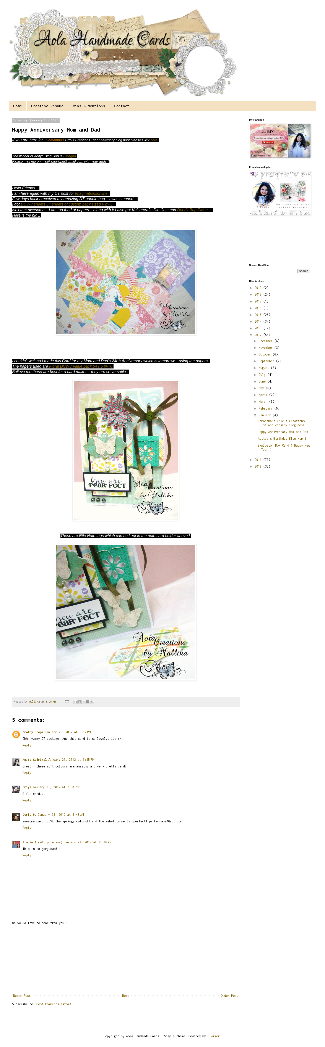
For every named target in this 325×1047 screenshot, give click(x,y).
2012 (259, 335)
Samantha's (55, 140)
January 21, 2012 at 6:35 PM (71, 759)
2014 (259, 321)
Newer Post (22, 995)
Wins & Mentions (89, 106)
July (263, 374)
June (263, 381)
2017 (259, 301)
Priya (27, 787)
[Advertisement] (125, 959)
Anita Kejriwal (35, 759)
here (153, 140)
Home (17, 106)
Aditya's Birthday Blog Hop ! (282, 438)
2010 (259, 466)
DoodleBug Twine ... (195, 210)
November (266, 347)
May (262, 388)
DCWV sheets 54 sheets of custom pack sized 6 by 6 (67, 204)
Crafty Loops (33, 732)
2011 (259, 460)
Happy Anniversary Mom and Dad (283, 432)
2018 (259, 294)
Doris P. (29, 814)
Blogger (214, 1036)
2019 (259, 287)
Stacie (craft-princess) (42, 842)
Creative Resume (47, 106)
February (266, 408)
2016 (259, 308)
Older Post (229, 995)
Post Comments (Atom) (53, 1004)
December (266, 341)
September (267, 361)
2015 (259, 315)
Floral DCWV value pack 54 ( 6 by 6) (81, 366)
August (265, 368)
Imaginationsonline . (92, 193)
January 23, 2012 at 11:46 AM (87, 842)
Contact (121, 106)
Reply (27, 745)
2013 (259, 328)
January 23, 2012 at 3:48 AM (61, 814)
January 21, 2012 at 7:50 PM (55, 787)
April (264, 395)
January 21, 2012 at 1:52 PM (68, 732)
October (266, 354)
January (266, 415)
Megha (71, 156)
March (264, 401)
